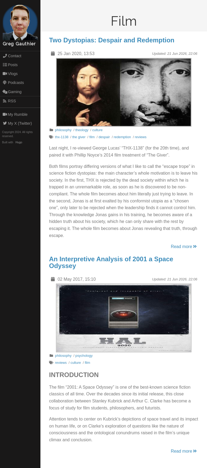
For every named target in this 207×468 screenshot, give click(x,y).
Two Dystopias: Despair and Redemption (111, 40)
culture (97, 130)
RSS (9, 101)
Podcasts (13, 82)
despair (104, 137)
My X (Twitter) (17, 123)
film (92, 137)
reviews (140, 137)
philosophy (63, 130)
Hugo (19, 142)
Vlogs (10, 74)
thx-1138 (61, 137)
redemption (122, 137)
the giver (78, 137)
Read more (184, 246)
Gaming (12, 92)
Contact (11, 56)
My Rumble (15, 114)
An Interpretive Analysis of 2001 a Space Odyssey (111, 262)
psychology (84, 356)
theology (81, 130)
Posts (10, 65)
